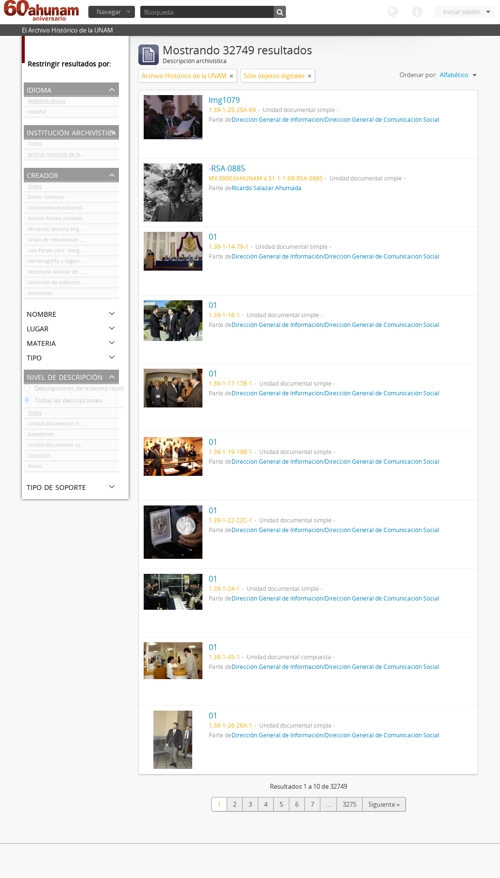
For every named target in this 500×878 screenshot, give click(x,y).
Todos (35, 145)
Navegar (109, 11)
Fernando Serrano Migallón (59, 231)
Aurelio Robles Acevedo (55, 220)
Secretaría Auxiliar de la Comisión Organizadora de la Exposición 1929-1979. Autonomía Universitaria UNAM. (73, 273)
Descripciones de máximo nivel (73, 390)
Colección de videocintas (56, 284)
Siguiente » (384, 804)
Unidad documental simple (59, 425)
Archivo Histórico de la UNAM (62, 156)
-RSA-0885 (227, 168)
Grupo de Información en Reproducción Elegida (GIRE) (73, 241)
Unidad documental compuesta (64, 446)
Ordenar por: (418, 74)
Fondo (35, 468)
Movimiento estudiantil (55, 209)
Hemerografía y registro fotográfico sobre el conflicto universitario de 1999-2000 (73, 263)
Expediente (41, 436)
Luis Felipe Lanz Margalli (57, 252)
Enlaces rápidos (417, 12)
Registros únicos (47, 102)
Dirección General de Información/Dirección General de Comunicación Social (335, 119)
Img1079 (224, 100)
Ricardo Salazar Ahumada (266, 188)
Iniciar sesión (462, 11)
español (37, 113)
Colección (39, 457)
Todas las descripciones (63, 402)
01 (213, 236)
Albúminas (40, 295)
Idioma (393, 12)
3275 (349, 804)
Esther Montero (46, 198)
